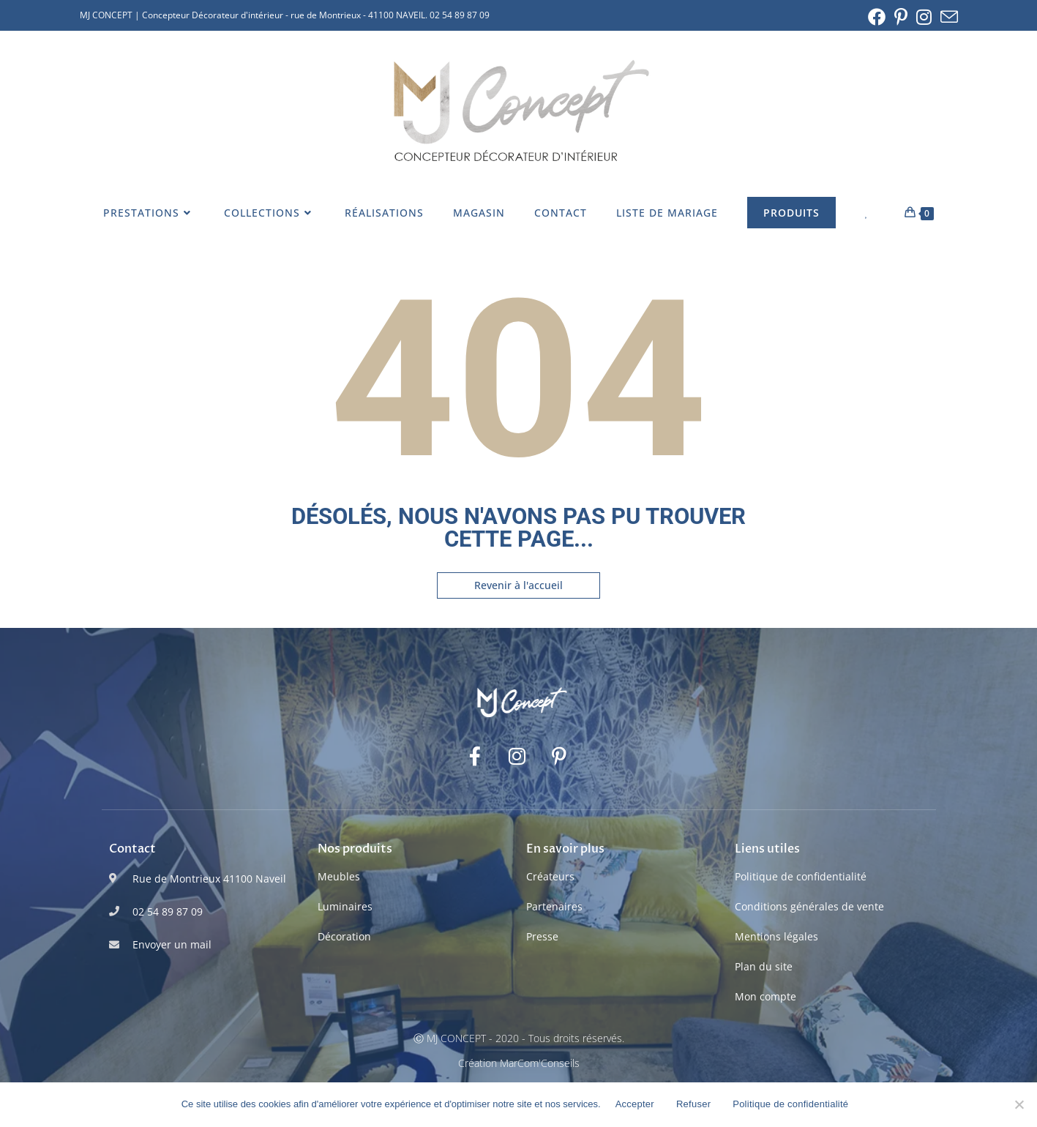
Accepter (634, 1103)
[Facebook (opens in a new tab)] (877, 17)
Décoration (344, 936)
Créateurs (550, 876)
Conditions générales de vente (809, 906)
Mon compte (765, 996)
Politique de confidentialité (800, 876)
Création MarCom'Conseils (519, 1063)
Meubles (339, 876)
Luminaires (345, 906)
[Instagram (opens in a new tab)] (924, 17)
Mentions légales (776, 936)
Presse (542, 936)
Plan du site (764, 966)
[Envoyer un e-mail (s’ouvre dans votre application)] (947, 17)
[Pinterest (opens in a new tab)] (901, 17)
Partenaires (554, 906)
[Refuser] (1018, 1104)
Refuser (693, 1103)
